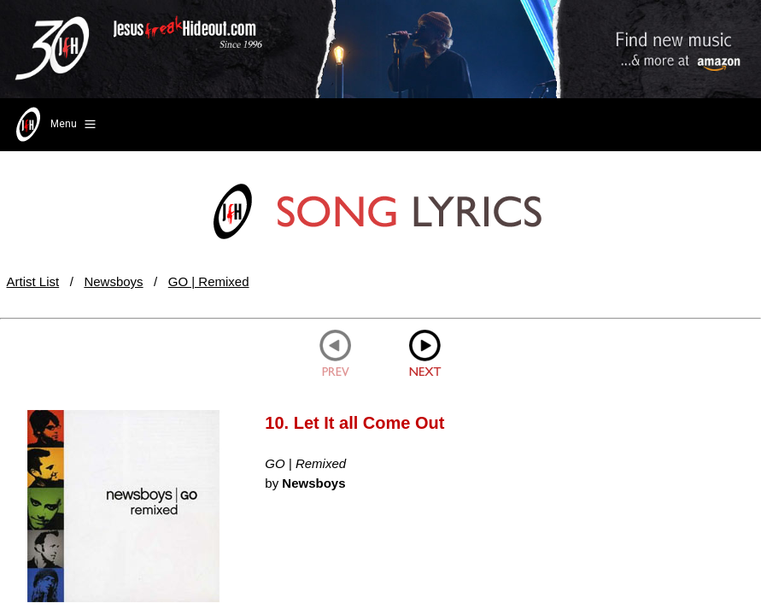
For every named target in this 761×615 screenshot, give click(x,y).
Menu (54, 124)
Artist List (33, 281)
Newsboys (113, 281)
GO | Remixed (208, 281)
